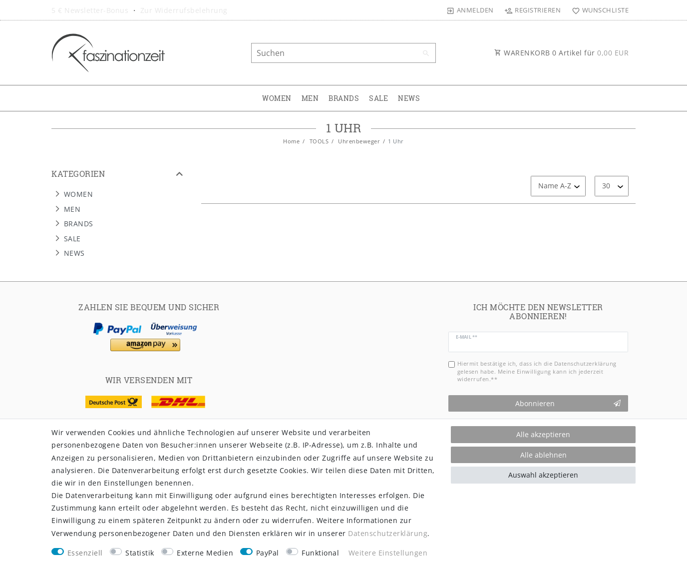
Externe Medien (205, 553)
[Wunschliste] (598, 10)
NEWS (409, 98)
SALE (378, 98)
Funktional (320, 553)
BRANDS (344, 98)
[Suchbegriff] (343, 53)
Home (291, 141)
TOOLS (318, 141)
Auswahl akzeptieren (543, 475)
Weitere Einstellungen (388, 553)
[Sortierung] (558, 186)
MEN (310, 98)
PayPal (267, 553)
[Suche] (425, 53)
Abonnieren (568, 403)
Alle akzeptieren (543, 434)
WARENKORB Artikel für (561, 52)
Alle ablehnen (543, 455)
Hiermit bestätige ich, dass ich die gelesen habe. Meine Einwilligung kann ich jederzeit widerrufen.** (537, 371)
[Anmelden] (470, 10)
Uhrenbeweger (358, 141)
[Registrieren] (532, 10)
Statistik (139, 553)
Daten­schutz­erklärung (387, 533)
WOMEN (277, 98)
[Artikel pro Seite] (612, 186)
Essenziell (85, 553)
